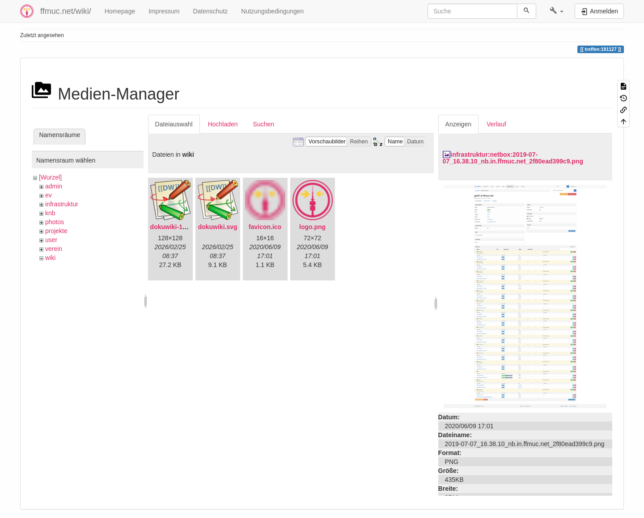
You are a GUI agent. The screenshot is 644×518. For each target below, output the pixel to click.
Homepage (120, 11)
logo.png (312, 226)
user (51, 239)
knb (50, 213)
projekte (56, 230)
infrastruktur (61, 204)
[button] (556, 11)
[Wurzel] (50, 177)
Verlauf (496, 124)
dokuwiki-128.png (176, 226)
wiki (50, 257)
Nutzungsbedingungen (272, 11)
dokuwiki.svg (217, 226)
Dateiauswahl (174, 124)
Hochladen (223, 124)
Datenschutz (210, 11)
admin (53, 186)
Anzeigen (458, 124)
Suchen (263, 124)
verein (53, 248)
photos (54, 222)
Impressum (163, 11)
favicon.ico (265, 226)
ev (48, 195)
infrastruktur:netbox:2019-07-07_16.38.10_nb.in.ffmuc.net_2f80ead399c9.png (513, 158)
